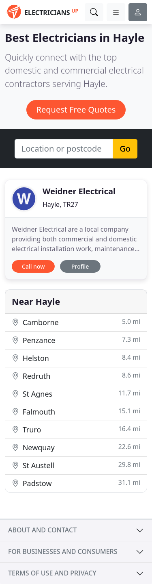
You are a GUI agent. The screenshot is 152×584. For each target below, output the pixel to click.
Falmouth (76, 411)
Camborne (76, 322)
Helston (76, 358)
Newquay (76, 447)
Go (125, 148)
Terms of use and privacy (52, 573)
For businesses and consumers (62, 551)
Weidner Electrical (79, 191)
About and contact (42, 529)
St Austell (76, 465)
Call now (33, 266)
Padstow (76, 483)
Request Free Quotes (76, 109)
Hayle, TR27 (60, 204)
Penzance (76, 340)
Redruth (76, 376)
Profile (80, 266)
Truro (76, 429)
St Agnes (76, 394)
